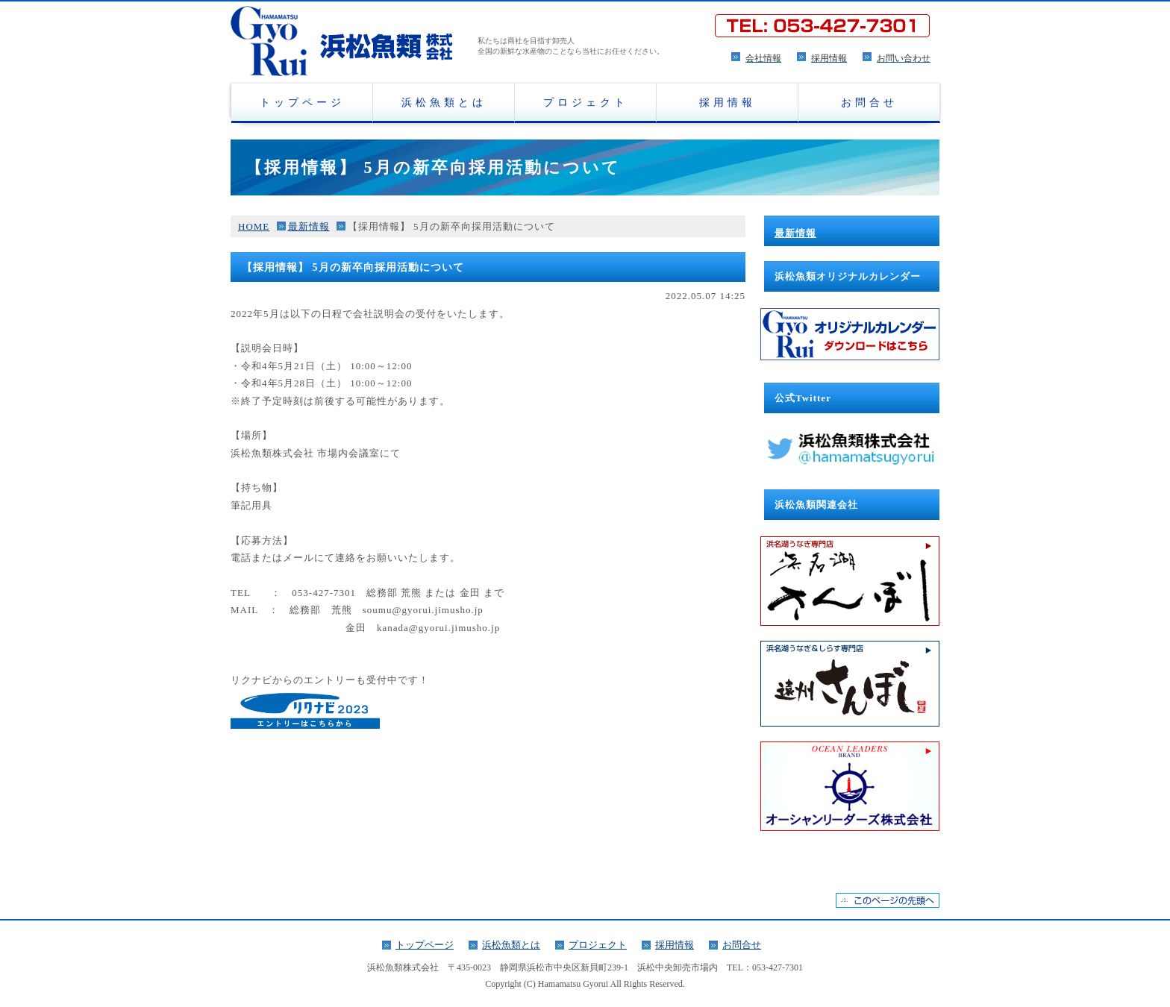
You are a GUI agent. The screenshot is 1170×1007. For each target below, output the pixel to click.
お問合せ (869, 102)
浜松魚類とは (444, 102)
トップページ (302, 102)
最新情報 (309, 226)
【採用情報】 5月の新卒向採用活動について (451, 226)
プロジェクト (585, 102)
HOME (253, 226)
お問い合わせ (903, 58)
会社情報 (763, 58)
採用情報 (829, 58)
